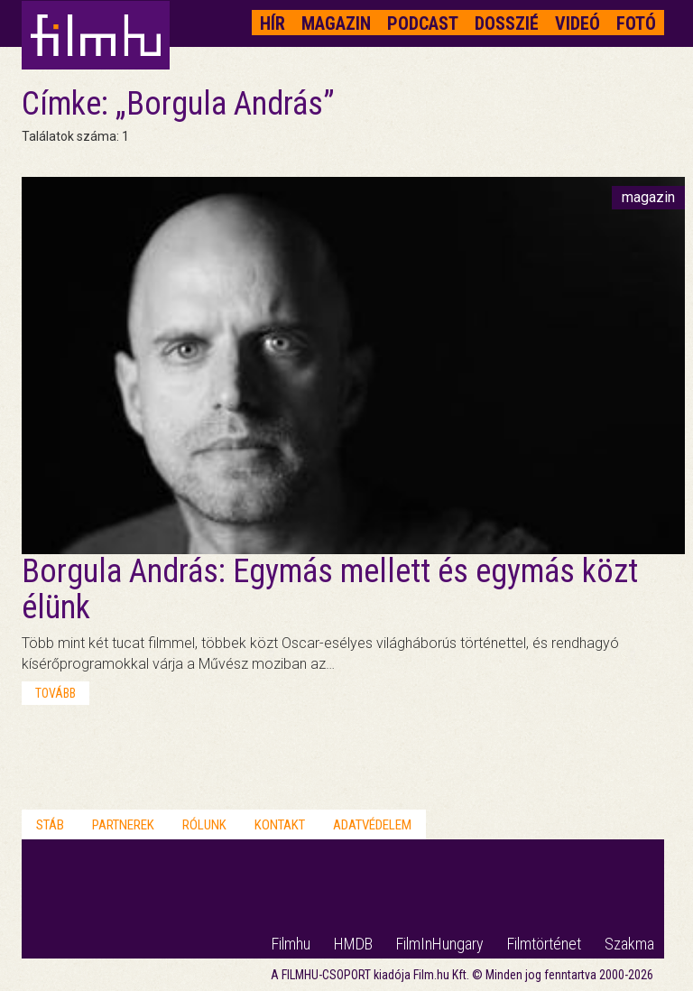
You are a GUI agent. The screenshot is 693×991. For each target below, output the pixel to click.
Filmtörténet (544, 943)
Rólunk (204, 825)
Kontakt (279, 825)
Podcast (422, 23)
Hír (272, 23)
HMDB (353, 943)
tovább (55, 693)
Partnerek (123, 825)
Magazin (336, 23)
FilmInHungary (440, 943)
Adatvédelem (372, 825)
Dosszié (507, 23)
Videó (577, 23)
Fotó (636, 23)
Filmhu (291, 943)
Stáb (50, 825)
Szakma (629, 943)
